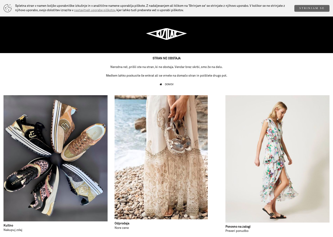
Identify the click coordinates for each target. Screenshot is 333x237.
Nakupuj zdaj (12, 230)
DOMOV (169, 84)
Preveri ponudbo (236, 231)
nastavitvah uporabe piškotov (94, 10)
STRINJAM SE (312, 8)
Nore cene (122, 228)
